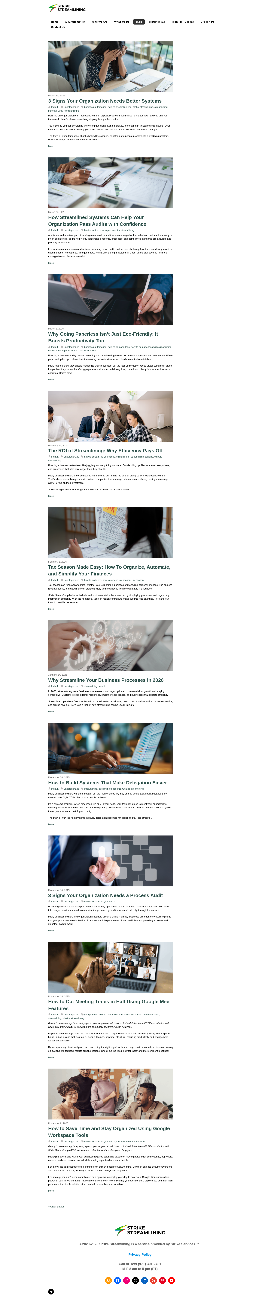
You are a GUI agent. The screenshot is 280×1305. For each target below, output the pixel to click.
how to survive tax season (117, 580)
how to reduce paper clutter (63, 350)
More (51, 146)
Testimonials (156, 21)
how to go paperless (119, 347)
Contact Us (58, 27)
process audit (96, 920)
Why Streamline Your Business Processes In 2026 (106, 680)
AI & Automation (75, 21)
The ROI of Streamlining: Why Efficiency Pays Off (105, 450)
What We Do (121, 21)
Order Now (207, 21)
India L (55, 107)
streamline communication (145, 1014)
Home (55, 21)
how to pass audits (110, 230)
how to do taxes (92, 580)
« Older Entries (56, 1206)
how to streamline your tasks (123, 107)
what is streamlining (69, 110)
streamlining (146, 107)
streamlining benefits (142, 456)
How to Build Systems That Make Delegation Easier (107, 783)
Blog (139, 21)
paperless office (87, 350)
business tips (91, 230)
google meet (91, 1014)
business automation (95, 107)
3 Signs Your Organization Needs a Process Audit (105, 895)
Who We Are (100, 21)
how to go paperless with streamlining (151, 347)
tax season (138, 580)
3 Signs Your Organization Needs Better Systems (105, 101)
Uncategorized (71, 107)
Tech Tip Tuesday (182, 21)
